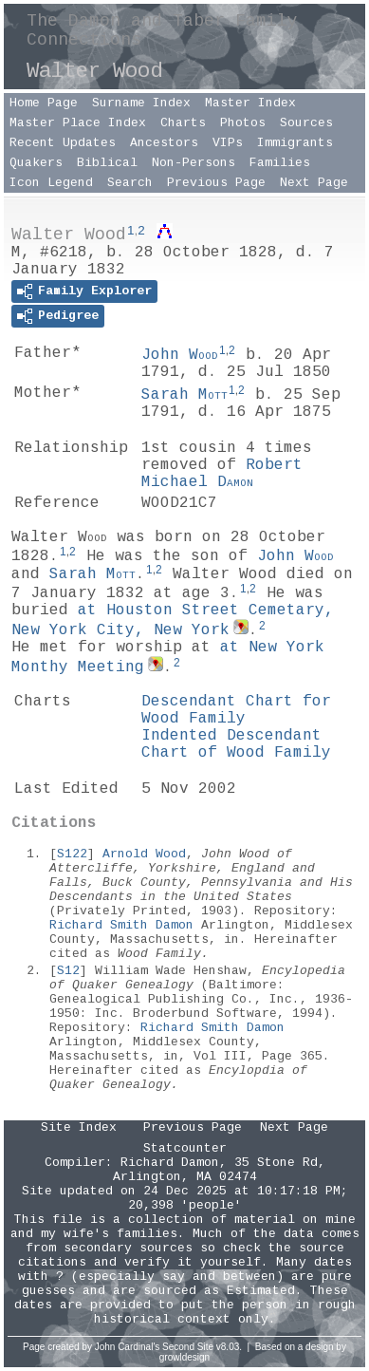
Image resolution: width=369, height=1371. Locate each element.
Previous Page (216, 183)
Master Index (250, 103)
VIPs (227, 143)
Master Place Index (77, 123)
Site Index (79, 1127)
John (179, 355)
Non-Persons (193, 163)
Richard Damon (169, 1162)
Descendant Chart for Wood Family (236, 710)
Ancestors (164, 143)
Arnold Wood (144, 854)
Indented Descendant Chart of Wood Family (236, 744)
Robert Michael (222, 474)
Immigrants (295, 143)
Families (279, 163)
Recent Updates (62, 143)
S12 (68, 971)
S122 (72, 854)
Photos (243, 123)
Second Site (187, 1347)
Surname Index (141, 103)
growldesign (184, 1357)
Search (130, 183)
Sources (306, 123)
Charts (183, 123)
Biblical (107, 163)
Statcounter (185, 1148)
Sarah (184, 395)
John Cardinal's (127, 1347)
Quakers (36, 163)
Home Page (43, 103)
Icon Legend (51, 183)
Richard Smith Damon (121, 925)
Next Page (314, 183)
